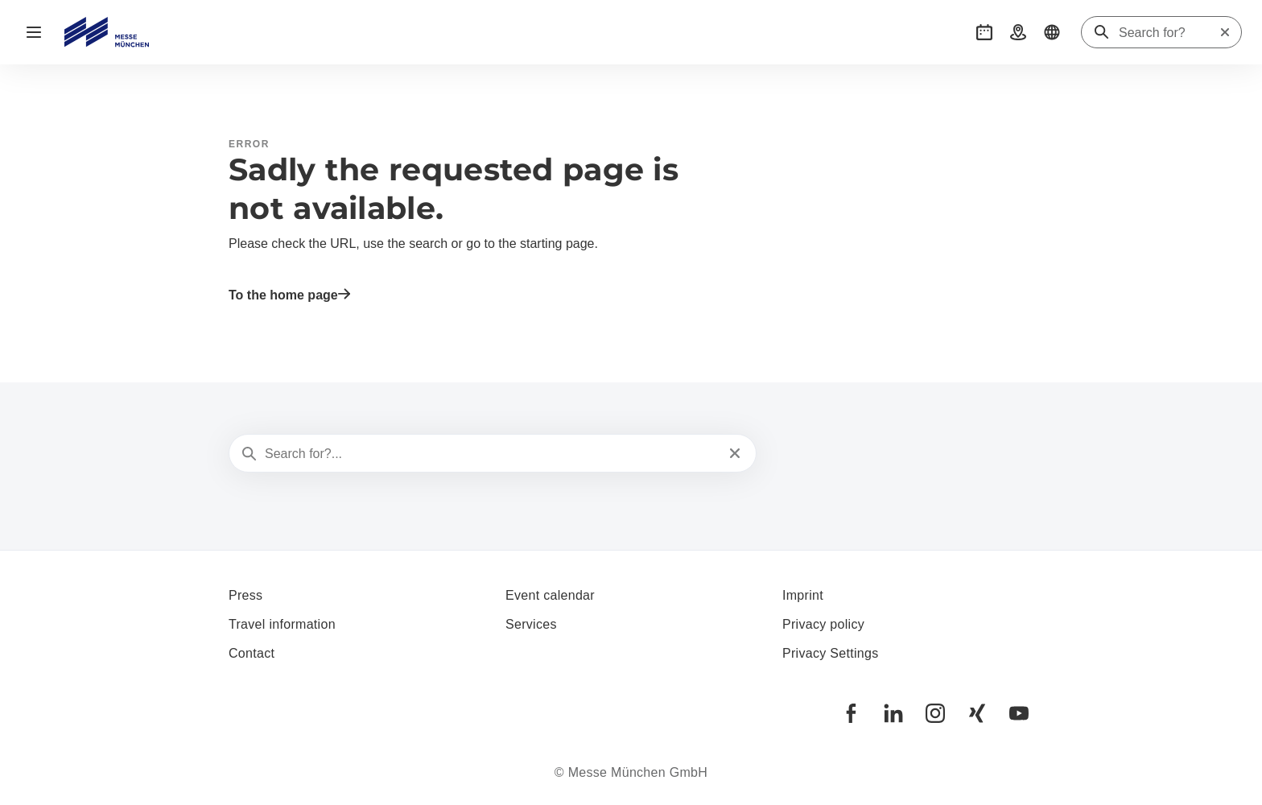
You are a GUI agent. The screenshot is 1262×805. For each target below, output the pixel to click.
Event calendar (550, 595)
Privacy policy (823, 624)
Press (245, 595)
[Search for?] (1169, 33)
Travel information (282, 624)
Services (531, 624)
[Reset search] (1225, 32)
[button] (984, 32)
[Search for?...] (491, 454)
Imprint (802, 595)
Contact (251, 653)
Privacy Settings (830, 653)
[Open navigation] (33, 32)
